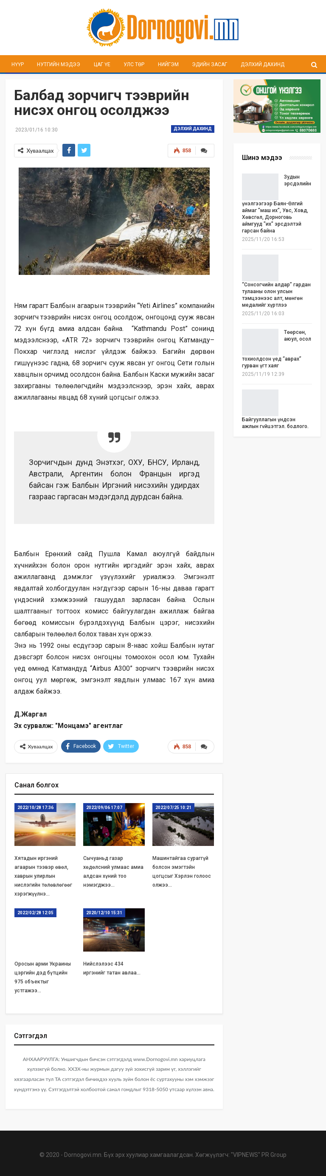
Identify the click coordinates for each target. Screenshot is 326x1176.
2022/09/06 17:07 (104, 807)
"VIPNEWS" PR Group (259, 1154)
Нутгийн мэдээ (58, 64)
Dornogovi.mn (82, 1154)
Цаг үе (102, 64)
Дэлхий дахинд (262, 64)
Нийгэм (168, 64)
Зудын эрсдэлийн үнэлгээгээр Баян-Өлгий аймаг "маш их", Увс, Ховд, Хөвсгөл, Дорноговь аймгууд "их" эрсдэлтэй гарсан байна (276, 204)
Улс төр (134, 64)
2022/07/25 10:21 (173, 807)
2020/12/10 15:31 (104, 912)
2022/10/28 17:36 (35, 807)
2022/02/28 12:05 (35, 912)
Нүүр (17, 64)
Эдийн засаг (209, 64)
